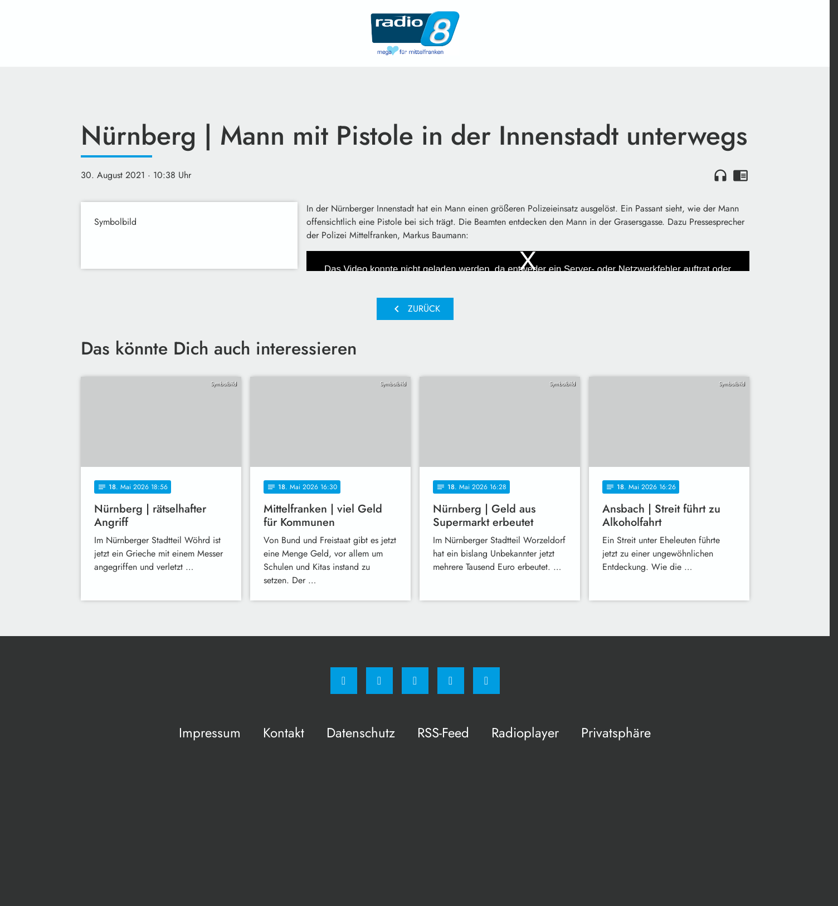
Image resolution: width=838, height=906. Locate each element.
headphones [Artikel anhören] (720, 175)
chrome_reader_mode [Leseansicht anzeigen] (740, 175)
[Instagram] (379, 680)
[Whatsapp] (415, 680)
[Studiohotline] (450, 680)
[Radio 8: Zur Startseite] (415, 33)
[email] (486, 680)
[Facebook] (343, 680)
